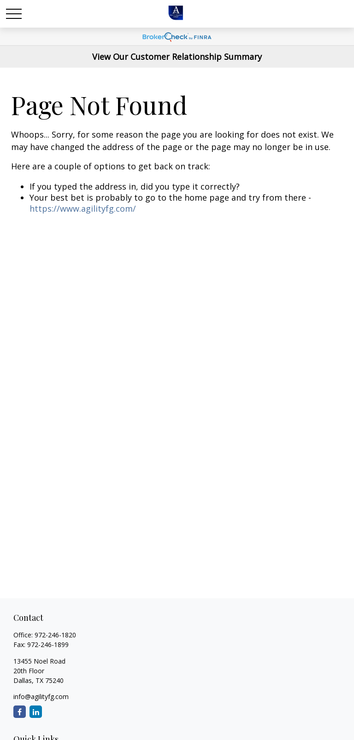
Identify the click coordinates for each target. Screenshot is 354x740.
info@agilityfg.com (41, 696)
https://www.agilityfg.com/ (83, 208)
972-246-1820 (55, 634)
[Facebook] (19, 711)
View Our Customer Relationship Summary (177, 56)
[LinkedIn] (36, 711)
